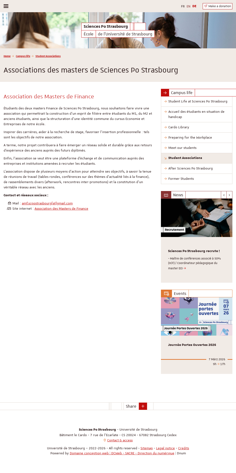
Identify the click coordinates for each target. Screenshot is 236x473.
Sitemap (147, 448)
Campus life (23, 56)
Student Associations (48, 56)
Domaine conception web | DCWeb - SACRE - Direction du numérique (122, 453)
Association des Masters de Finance (61, 208)
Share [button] (131, 406)
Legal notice (165, 448)
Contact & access (120, 440)
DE (194, 6)
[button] (143, 406)
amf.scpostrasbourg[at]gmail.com (47, 203)
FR (183, 6)
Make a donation (217, 6)
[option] (196, 241)
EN (188, 6)
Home (7, 56)
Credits (183, 448)
